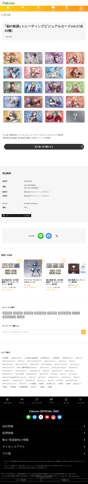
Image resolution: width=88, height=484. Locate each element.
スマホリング (36, 371)
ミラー (52, 380)
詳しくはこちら (74, 476)
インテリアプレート (35, 361)
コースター (45, 367)
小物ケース (51, 383)
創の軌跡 (9, 37)
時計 (61, 383)
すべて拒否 (21, 480)
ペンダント (66, 377)
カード (73, 361)
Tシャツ (79, 358)
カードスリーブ (22, 364)
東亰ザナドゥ (9, 317)
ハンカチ (74, 374)
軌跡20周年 (24, 387)
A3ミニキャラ (17, 358)
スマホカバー (8, 371)
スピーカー (74, 367)
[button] (81, 8)
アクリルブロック (9, 361)
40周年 (6, 358)
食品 (43, 387)
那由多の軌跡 (64, 313)
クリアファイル (9, 367)
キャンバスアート (62, 364)
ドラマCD (20, 374)
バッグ (64, 374)
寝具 (42, 383)
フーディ (42, 377)
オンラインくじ (51, 361)
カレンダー (35, 364)
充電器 (34, 383)
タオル (47, 371)
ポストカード (18, 380)
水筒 (69, 383)
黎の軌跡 (7, 313)
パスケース (44, 374)
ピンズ (33, 377)
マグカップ (31, 380)
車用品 (14, 387)
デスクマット (8, 374)
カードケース (8, 364)
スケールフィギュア (60, 367)
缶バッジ (78, 383)
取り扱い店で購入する (44, 147)
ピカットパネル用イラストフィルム (15, 377)
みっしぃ (42, 380)
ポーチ (77, 377)
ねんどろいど (32, 374)
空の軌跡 (52, 313)
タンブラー (70, 371)
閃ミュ (35, 387)
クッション (75, 364)
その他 (20, 317)
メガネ (61, 380)
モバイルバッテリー (10, 383)
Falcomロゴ (46, 358)
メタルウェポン (72, 380)
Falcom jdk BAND (32, 358)
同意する (64, 480)
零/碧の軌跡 (40, 313)
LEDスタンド (68, 358)
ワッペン (24, 383)
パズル (55, 374)
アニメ (22, 361)
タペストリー (58, 371)
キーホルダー (47, 364)
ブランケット (54, 377)
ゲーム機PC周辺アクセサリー (28, 367)
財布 (5, 387)
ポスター (7, 380)
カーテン (63, 361)
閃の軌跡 (28, 313)
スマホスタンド (22, 371)
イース (76, 313)
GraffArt (57, 358)
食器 (50, 387)
